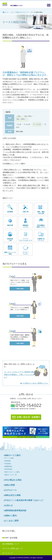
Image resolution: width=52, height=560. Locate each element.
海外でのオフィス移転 (12, 472)
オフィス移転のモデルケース (20, 12)
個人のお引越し (9, 530)
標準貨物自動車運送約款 (15, 510)
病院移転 (8, 461)
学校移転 (8, 464)
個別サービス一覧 (11, 475)
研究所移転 (8, 469)
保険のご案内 (11, 515)
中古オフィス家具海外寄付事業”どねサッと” (24, 500)
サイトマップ (7, 553)
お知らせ (9, 505)
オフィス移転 (9, 458)
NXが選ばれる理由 (13, 480)
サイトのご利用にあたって (12, 548)
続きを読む (20, 288)
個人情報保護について (10, 544)
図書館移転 (8, 466)
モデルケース (11, 490)
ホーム (6, 12)
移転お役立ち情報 (13, 495)
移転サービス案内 (13, 455)
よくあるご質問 (12, 520)
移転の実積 (10, 485)
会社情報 (9, 537)
